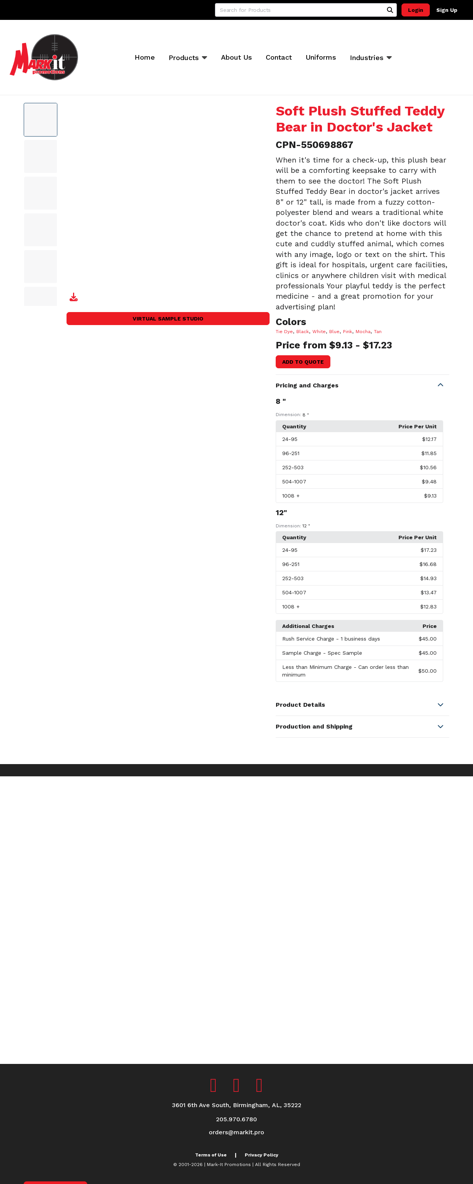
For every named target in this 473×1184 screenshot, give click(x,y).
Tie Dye (284, 331)
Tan (378, 331)
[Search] (390, 9)
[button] (363, 385)
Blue (334, 331)
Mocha (363, 331)
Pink (347, 331)
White (319, 331)
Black (302, 331)
